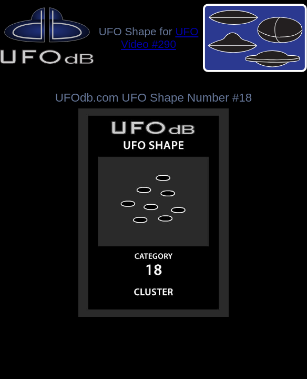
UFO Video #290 (159, 37)
